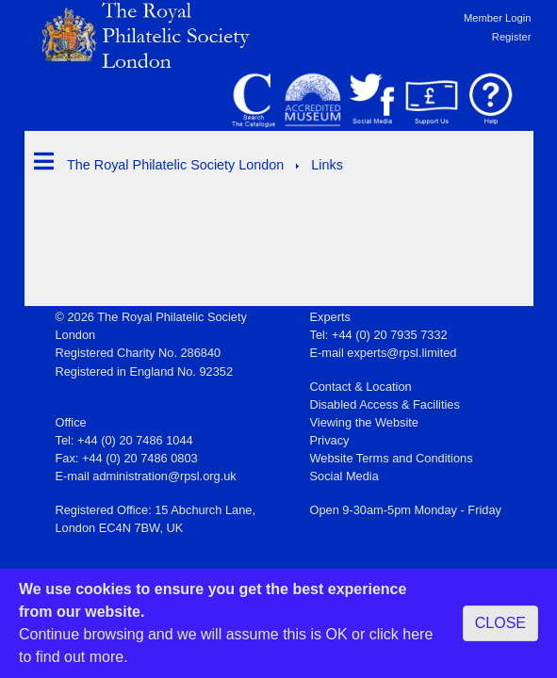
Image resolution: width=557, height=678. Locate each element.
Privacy (330, 440)
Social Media (344, 476)
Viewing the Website (364, 422)
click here (401, 634)
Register (512, 36)
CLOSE (500, 623)
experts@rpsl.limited (401, 353)
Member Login (498, 18)
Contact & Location (361, 386)
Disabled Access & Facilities (385, 404)
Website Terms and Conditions (391, 458)
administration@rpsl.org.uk (164, 476)
